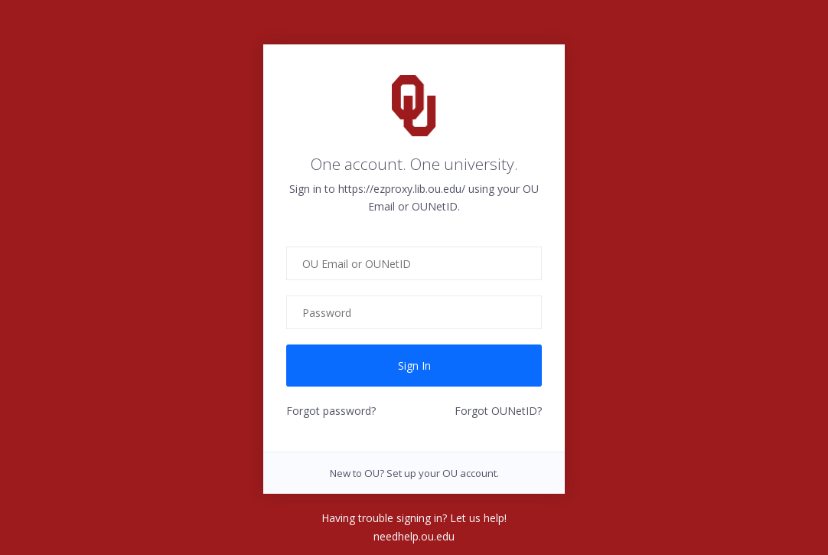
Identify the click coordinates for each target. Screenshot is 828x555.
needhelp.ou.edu (414, 536)
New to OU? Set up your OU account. (414, 473)
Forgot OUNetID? (498, 410)
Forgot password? (331, 410)
